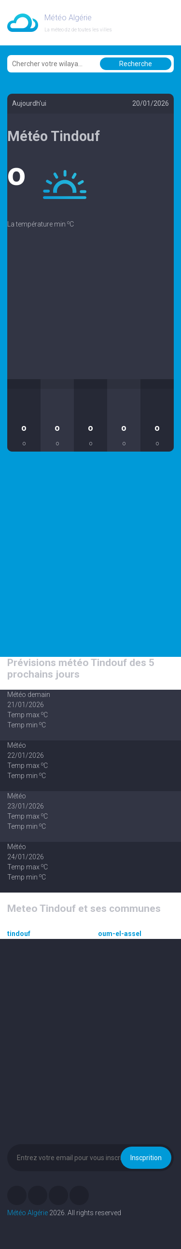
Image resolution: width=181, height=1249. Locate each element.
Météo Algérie (27, 1213)
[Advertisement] (90, 311)
